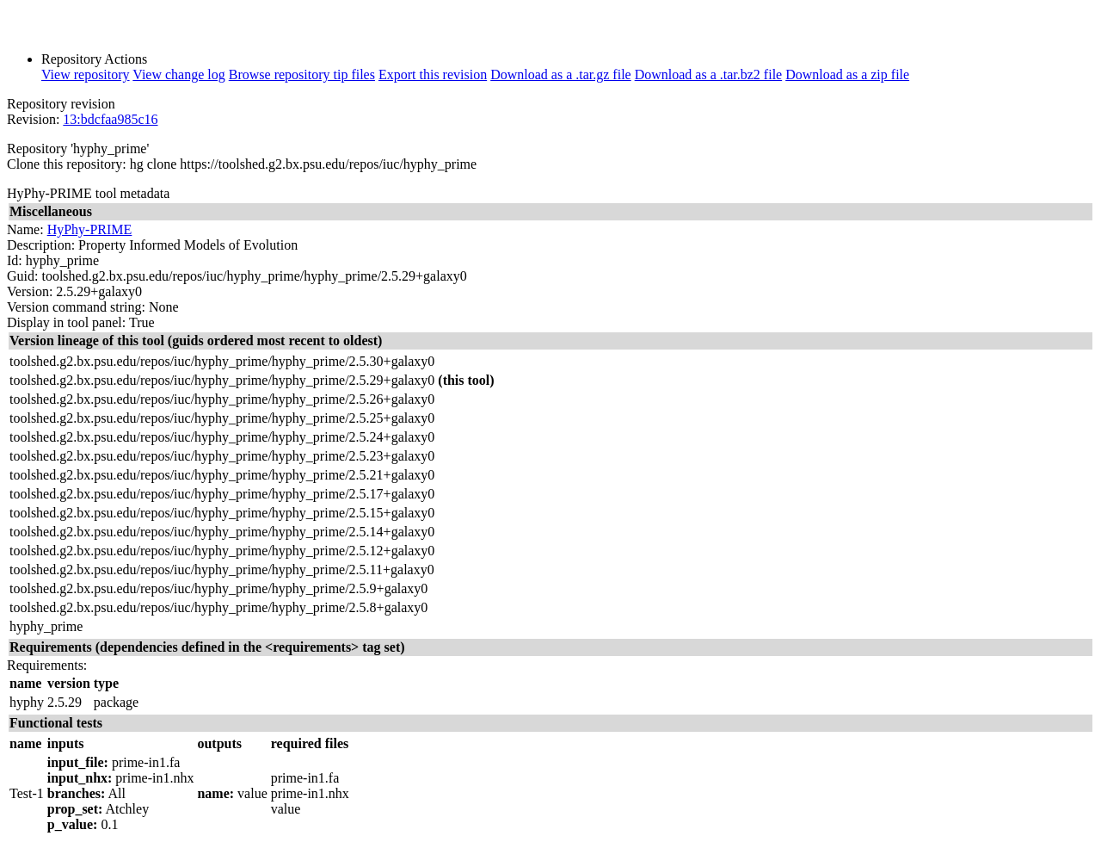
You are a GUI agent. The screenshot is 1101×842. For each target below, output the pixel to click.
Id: (14, 260)
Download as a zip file (847, 74)
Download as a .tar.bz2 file (709, 74)
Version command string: (76, 307)
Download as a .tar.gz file (560, 74)
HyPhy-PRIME (89, 229)
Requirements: (47, 665)
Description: (41, 245)
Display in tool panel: (66, 322)
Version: (29, 291)
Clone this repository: (66, 164)
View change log (178, 74)
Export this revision (432, 74)
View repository (85, 74)
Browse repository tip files (302, 74)
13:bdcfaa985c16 (110, 119)
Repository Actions (94, 59)
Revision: (33, 119)
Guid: (22, 276)
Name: (25, 229)
